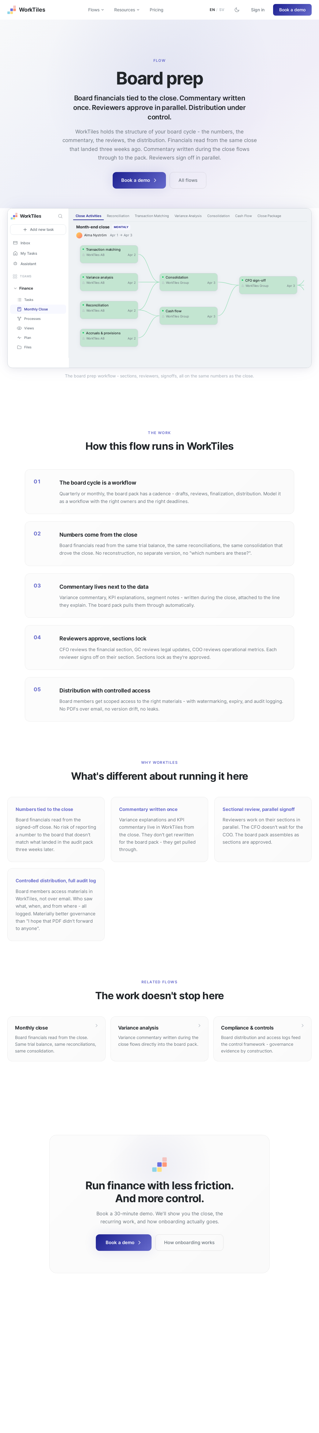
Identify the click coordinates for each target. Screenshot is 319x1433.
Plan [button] (24, 337)
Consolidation (218, 216)
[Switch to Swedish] (217, 10)
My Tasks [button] (25, 253)
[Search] (60, 216)
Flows (96, 9)
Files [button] (24, 347)
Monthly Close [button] (32, 309)
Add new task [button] (38, 229)
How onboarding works (189, 1242)
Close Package (269, 216)
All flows (187, 180)
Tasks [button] (25, 299)
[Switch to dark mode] (236, 9)
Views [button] (25, 328)
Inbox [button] (21, 243)
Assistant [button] (24, 263)
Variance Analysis (188, 216)
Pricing (156, 9)
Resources (127, 9)
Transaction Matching (152, 216)
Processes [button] (29, 318)
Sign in (258, 9)
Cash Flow (243, 216)
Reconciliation (118, 216)
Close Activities (88, 216)
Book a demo (292, 9)
